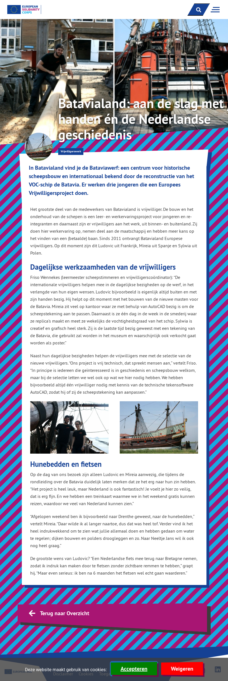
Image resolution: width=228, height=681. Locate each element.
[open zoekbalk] (198, 9)
